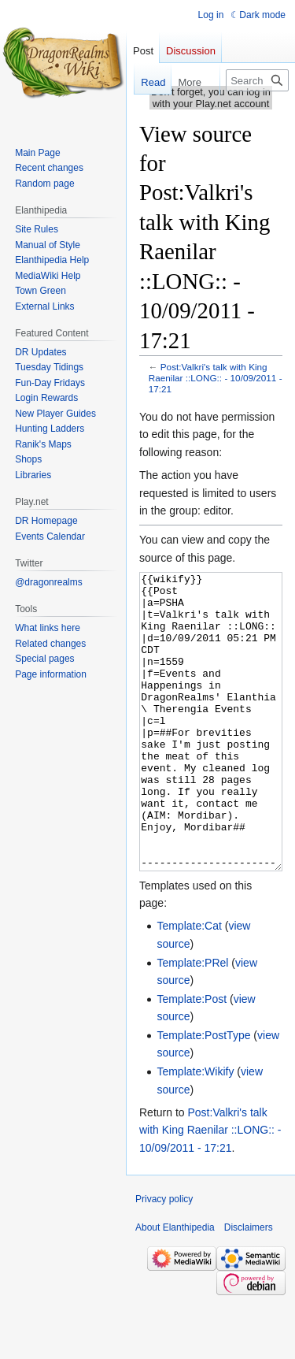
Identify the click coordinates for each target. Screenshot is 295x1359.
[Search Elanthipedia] (257, 80)
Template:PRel (192, 1022)
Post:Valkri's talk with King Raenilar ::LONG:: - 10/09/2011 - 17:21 (215, 378)
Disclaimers (248, 1286)
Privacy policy (164, 1258)
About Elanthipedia (175, 1286)
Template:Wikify (195, 1130)
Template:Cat (189, 984)
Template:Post (192, 1058)
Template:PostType (203, 1094)
